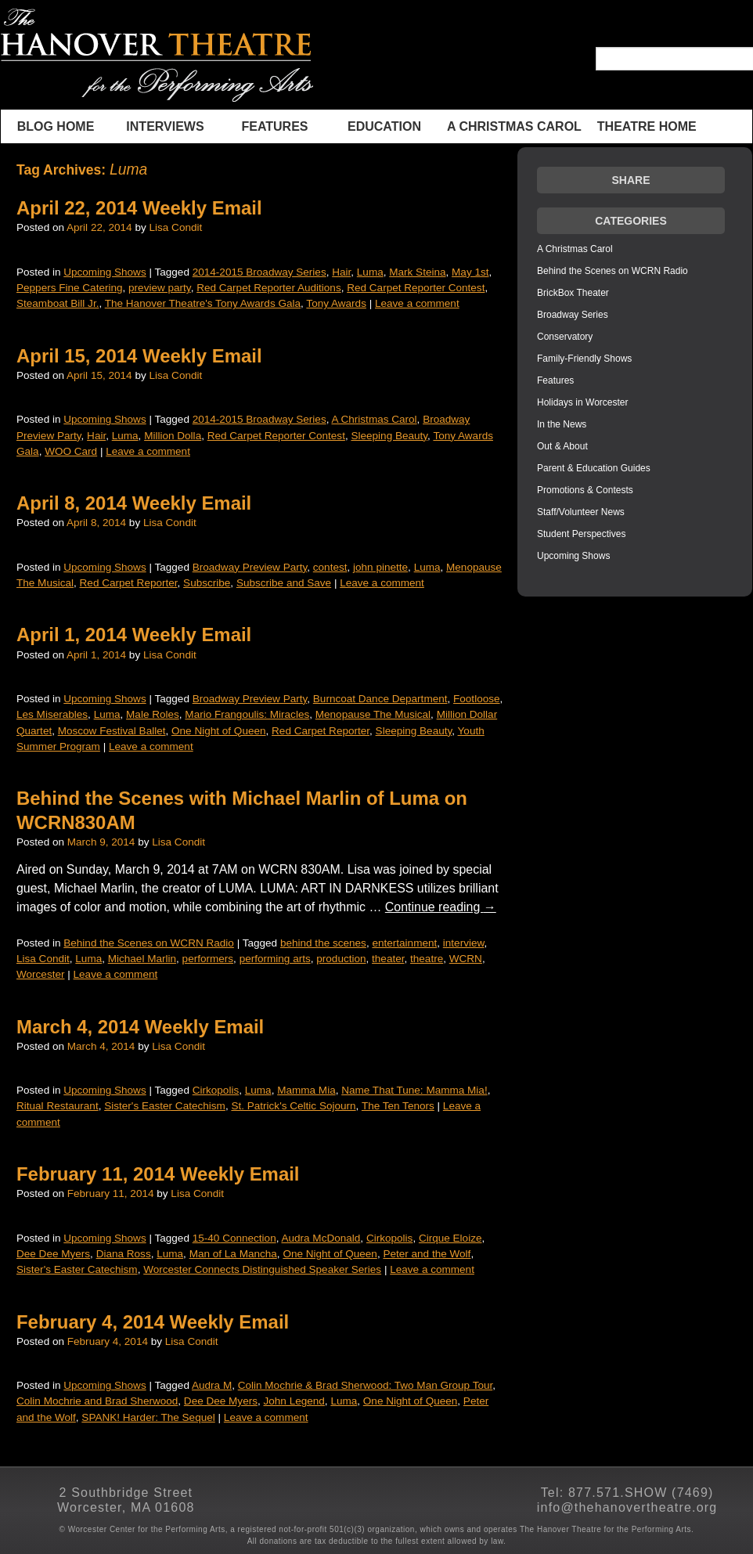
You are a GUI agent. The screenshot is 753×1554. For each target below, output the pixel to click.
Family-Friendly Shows (584, 358)
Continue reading (440, 907)
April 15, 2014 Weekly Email (139, 355)
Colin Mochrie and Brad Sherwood (97, 1401)
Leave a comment (417, 303)
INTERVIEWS (165, 126)
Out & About (562, 446)
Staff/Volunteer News (581, 512)
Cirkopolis (216, 1090)
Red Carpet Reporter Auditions (268, 288)
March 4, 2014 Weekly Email (140, 1026)
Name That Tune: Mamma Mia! (414, 1090)
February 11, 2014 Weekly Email (158, 1173)
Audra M (212, 1385)
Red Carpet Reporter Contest (416, 288)
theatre (426, 958)
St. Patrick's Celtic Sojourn (293, 1106)
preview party (159, 288)
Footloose (476, 699)
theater (388, 958)
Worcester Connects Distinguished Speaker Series (262, 1269)
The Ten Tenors (398, 1106)
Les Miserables (52, 714)
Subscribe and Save (283, 583)
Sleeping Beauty (389, 436)
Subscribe (206, 583)
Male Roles (152, 714)
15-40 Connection (234, 1238)
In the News (561, 424)
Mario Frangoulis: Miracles (247, 714)
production (341, 958)
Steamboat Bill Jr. (57, 303)
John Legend (294, 1401)
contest (330, 567)
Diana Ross (123, 1254)
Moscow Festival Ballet (112, 731)
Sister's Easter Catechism (164, 1106)
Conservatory (565, 336)
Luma (370, 272)
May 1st (470, 272)
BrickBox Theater (573, 292)
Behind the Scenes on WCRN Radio (148, 943)
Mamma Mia (306, 1090)
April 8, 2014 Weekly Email (133, 503)
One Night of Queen (218, 731)
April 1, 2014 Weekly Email (133, 634)
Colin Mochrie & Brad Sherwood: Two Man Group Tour (365, 1385)
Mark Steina (417, 272)
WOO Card (71, 451)
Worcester (40, 974)
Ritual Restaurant (57, 1106)
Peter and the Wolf (426, 1254)
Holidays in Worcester (582, 402)
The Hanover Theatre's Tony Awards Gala (203, 303)
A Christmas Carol (514, 126)
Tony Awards (336, 303)
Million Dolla (172, 436)
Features (274, 126)
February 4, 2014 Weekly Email (152, 1321)
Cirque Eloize (450, 1238)
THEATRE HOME (647, 126)
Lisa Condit (175, 227)
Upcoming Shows (104, 272)
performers (208, 958)
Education (384, 126)
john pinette (380, 567)
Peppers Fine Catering (69, 288)
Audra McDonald (320, 1238)
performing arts (275, 958)
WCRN (465, 958)
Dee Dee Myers (53, 1254)
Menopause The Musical (373, 714)
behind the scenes (323, 943)
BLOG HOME (56, 126)
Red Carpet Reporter (129, 583)
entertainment (404, 943)
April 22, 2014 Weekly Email (139, 207)
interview (464, 943)
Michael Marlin (142, 958)
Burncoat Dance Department (380, 699)
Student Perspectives (581, 533)
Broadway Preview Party (250, 567)
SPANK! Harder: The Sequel (147, 1417)
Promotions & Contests (585, 490)
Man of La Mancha (233, 1254)
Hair (341, 272)
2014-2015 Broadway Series (259, 272)
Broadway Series (572, 314)
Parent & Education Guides (593, 468)
